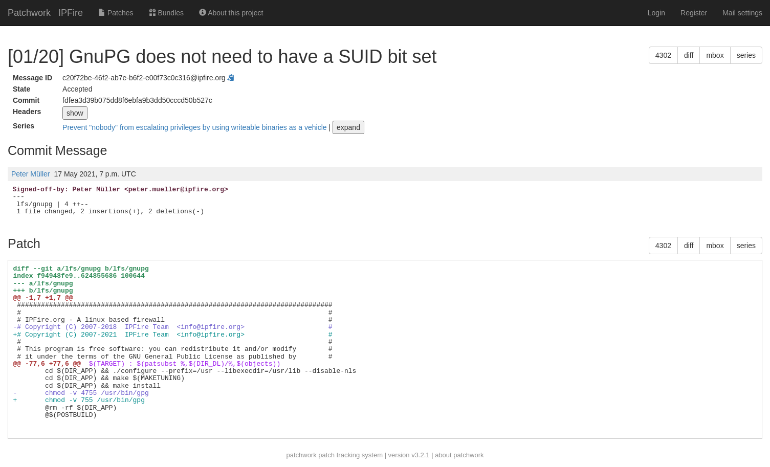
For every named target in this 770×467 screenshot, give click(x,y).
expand (348, 127)
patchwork (301, 455)
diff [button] (688, 55)
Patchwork (29, 13)
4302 (663, 55)
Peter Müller (30, 174)
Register (693, 13)
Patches (115, 13)
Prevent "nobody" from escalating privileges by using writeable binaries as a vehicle (195, 127)
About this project (231, 13)
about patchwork (459, 455)
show (75, 113)
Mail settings (742, 13)
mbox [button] (714, 55)
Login (656, 13)
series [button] (746, 55)
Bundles (166, 13)
